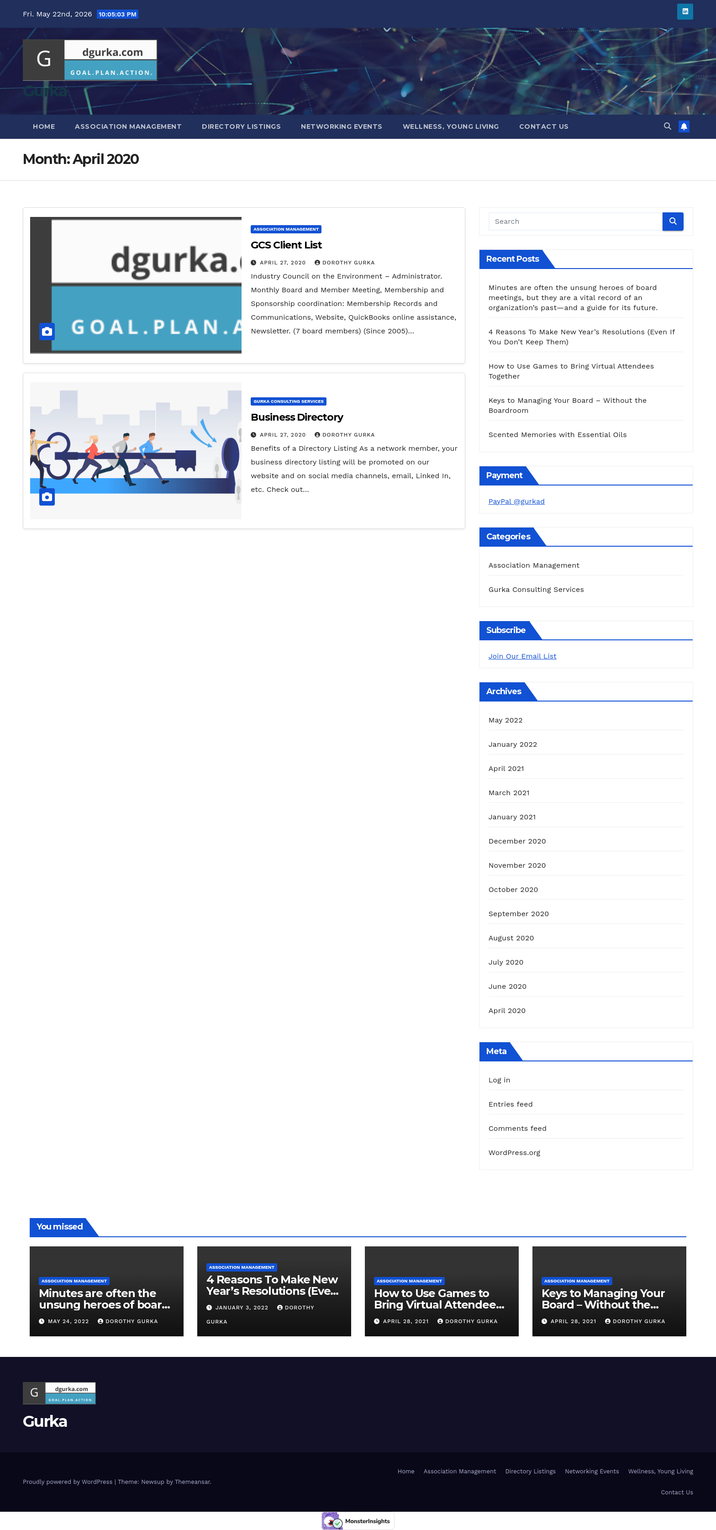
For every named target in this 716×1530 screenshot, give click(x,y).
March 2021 (509, 792)
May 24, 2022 (69, 1321)
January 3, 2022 (243, 1307)
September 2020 (519, 913)
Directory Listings (241, 126)
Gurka (45, 90)
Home (44, 126)
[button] (667, 126)
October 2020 (513, 889)
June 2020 (508, 986)
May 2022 (506, 720)
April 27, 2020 (284, 262)
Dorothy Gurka (345, 262)
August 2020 (511, 938)
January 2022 (513, 744)
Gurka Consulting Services (288, 401)
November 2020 (517, 865)
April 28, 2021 (407, 1321)
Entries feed (511, 1104)
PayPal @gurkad (517, 501)
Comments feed (518, 1128)
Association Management (128, 126)
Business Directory (296, 417)
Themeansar (192, 1481)
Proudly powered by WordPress (69, 1481)
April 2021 (506, 768)
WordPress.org (515, 1152)
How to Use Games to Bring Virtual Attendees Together (437, 1305)
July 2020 (506, 962)
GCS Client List (286, 245)
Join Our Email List (523, 656)
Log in (500, 1080)
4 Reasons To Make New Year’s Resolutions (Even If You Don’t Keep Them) (272, 1291)
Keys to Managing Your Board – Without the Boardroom (603, 1305)
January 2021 (512, 816)
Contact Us (544, 126)
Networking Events (342, 126)
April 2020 (507, 1010)
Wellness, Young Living (451, 126)
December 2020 (517, 841)
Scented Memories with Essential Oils (558, 434)
